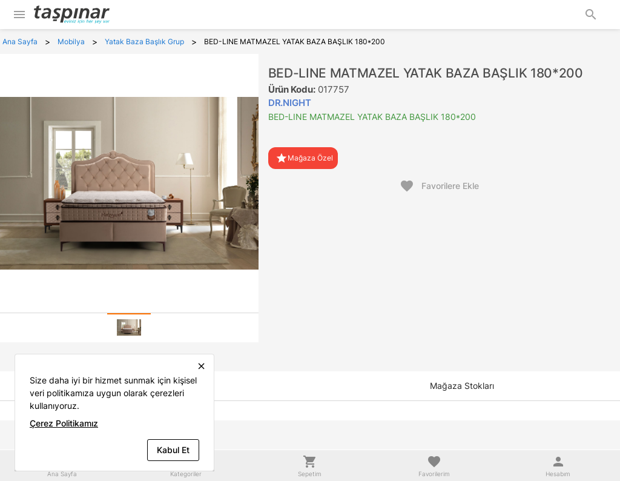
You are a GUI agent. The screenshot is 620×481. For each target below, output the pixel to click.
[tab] (129, 327)
